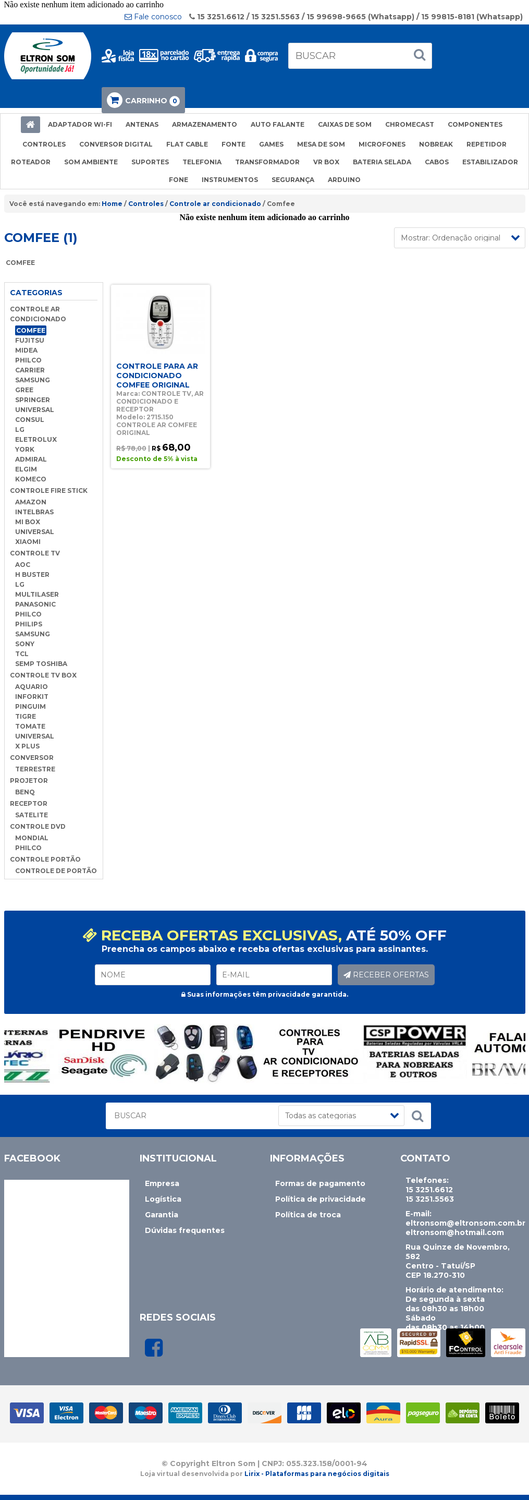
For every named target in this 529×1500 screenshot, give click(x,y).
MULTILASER (37, 594)
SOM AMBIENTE (91, 162)
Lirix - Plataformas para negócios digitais (316, 1474)
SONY (24, 644)
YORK (24, 449)
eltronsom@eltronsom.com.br (465, 1223)
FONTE (233, 144)
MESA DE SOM (321, 144)
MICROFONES (382, 144)
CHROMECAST (409, 124)
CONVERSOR (32, 757)
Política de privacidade (320, 1199)
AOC (22, 564)
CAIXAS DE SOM (345, 124)
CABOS (437, 162)
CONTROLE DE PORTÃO (56, 871)
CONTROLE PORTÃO (45, 859)
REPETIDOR (486, 144)
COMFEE (30, 330)
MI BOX (27, 522)
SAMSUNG (32, 380)
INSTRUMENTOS (230, 180)
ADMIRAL (31, 459)
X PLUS (27, 746)
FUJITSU (29, 340)
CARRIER (30, 370)
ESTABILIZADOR (490, 162)
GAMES (271, 144)
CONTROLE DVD (38, 826)
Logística (163, 1199)
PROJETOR (29, 780)
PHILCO (28, 360)
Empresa (162, 1183)
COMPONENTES (475, 124)
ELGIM (26, 469)
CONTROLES (44, 144)
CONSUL (29, 420)
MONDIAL (31, 838)
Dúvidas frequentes (185, 1230)
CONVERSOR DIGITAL (116, 144)
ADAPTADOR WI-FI (80, 124)
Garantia (161, 1214)
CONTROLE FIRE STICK (49, 490)
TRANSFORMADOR (267, 162)
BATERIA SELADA (382, 162)
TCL (22, 654)
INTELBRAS (34, 512)
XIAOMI (28, 542)
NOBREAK (436, 144)
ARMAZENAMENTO (204, 124)
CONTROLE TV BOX (43, 675)
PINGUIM (30, 706)
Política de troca (308, 1214)
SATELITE (31, 815)
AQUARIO (31, 687)
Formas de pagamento (320, 1183)
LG (19, 429)
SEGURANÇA (293, 180)
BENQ (25, 792)
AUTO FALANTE (277, 124)
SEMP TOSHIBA (41, 664)
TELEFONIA (202, 162)
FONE (178, 180)
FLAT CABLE (187, 144)
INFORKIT (31, 696)
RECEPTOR (28, 803)
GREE (24, 390)
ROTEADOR (31, 162)
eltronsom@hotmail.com (454, 1232)
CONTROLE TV (35, 553)
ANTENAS (142, 124)
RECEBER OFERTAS (386, 974)
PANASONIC (35, 604)
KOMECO (30, 479)
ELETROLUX (36, 439)
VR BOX (326, 162)
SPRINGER (32, 400)
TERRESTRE (35, 769)
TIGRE (25, 716)
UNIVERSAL (34, 410)
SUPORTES (150, 162)
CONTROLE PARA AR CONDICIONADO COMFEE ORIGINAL (157, 375)
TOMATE (30, 726)
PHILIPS (28, 624)
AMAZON (30, 502)
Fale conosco (153, 16)
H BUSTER (32, 574)
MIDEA (26, 350)
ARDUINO (344, 180)
